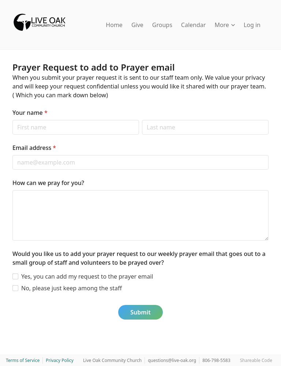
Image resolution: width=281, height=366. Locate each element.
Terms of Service (23, 360)
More (224, 25)
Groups (162, 25)
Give (137, 25)
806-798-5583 (216, 360)
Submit (140, 312)
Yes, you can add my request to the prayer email (87, 276)
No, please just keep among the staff (71, 288)
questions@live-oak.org (172, 360)
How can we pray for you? (48, 183)
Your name (30, 113)
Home (114, 25)
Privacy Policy (60, 360)
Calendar (193, 25)
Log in (252, 25)
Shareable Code (256, 360)
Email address (34, 148)
